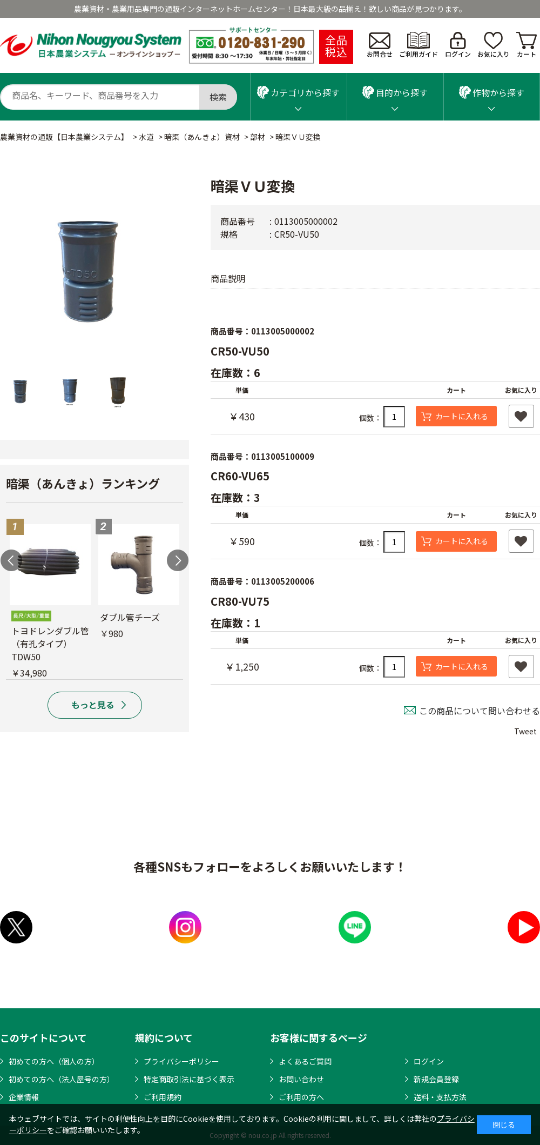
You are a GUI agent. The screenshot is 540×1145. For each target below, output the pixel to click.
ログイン (458, 45)
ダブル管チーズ (130, 617)
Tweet (525, 731)
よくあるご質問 (305, 1061)
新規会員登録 (436, 1079)
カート (526, 45)
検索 (218, 96)
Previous (11, 560)
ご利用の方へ (301, 1097)
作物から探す (491, 92)
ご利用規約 (162, 1097)
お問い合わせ (301, 1079)
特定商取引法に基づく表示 (189, 1079)
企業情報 (24, 1097)
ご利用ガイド (418, 45)
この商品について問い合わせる (479, 710)
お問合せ (380, 45)
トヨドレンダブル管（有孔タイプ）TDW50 (50, 643)
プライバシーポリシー (181, 1061)
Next (177, 560)
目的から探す (395, 92)
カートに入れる (461, 416)
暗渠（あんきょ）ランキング (83, 483)
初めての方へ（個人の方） (54, 1061)
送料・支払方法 (440, 1097)
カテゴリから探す (298, 92)
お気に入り (493, 45)
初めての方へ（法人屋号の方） (61, 1079)
